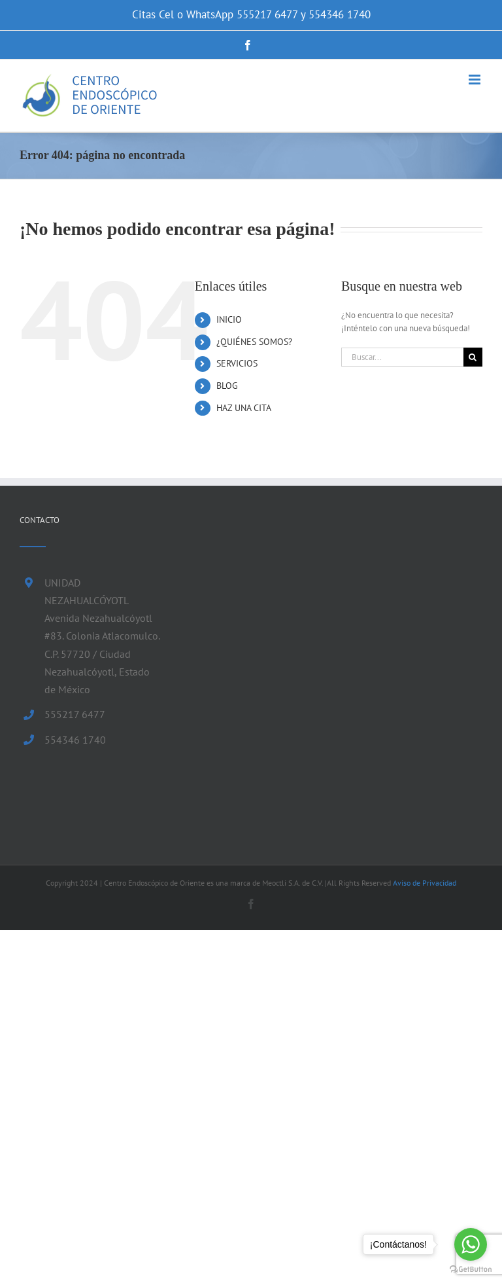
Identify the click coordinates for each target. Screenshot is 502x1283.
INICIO (229, 319)
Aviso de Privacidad (424, 883)
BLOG (227, 385)
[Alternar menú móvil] (475, 79)
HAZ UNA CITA (243, 408)
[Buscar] (472, 357)
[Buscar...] (402, 357)
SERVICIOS (237, 363)
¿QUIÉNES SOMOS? (254, 342)
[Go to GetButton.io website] (471, 1269)
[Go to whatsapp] (470, 1244)
